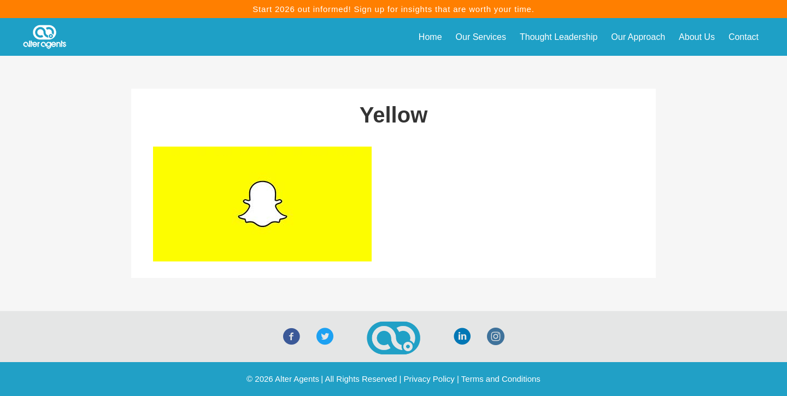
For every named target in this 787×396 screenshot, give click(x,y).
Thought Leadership (558, 37)
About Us (697, 37)
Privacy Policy (428, 378)
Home (430, 37)
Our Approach (638, 37)
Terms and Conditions (501, 378)
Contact (744, 37)
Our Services (481, 37)
